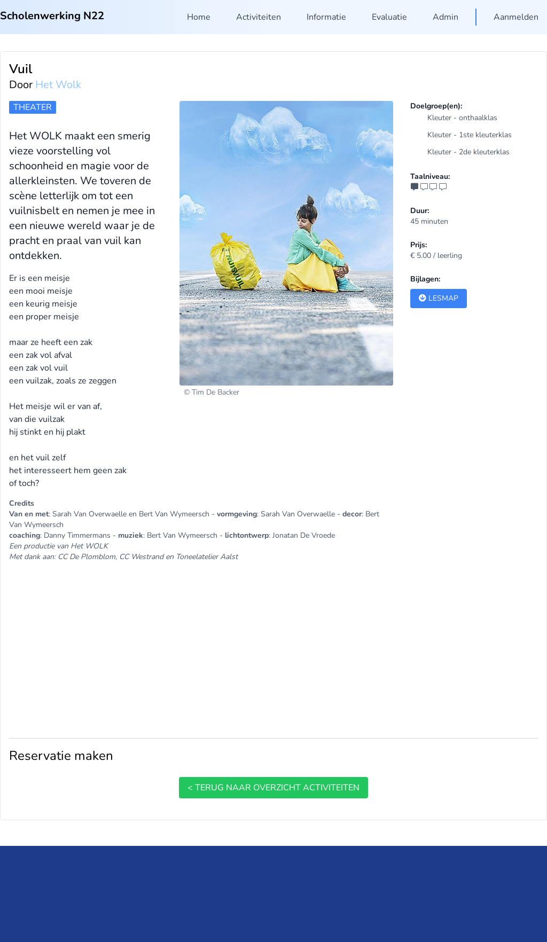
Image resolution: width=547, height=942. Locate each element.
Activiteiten (258, 17)
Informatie (326, 17)
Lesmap (438, 298)
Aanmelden (516, 17)
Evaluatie (389, 17)
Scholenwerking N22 (52, 16)
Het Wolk (58, 84)
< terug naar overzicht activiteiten (273, 788)
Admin (445, 17)
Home (198, 17)
